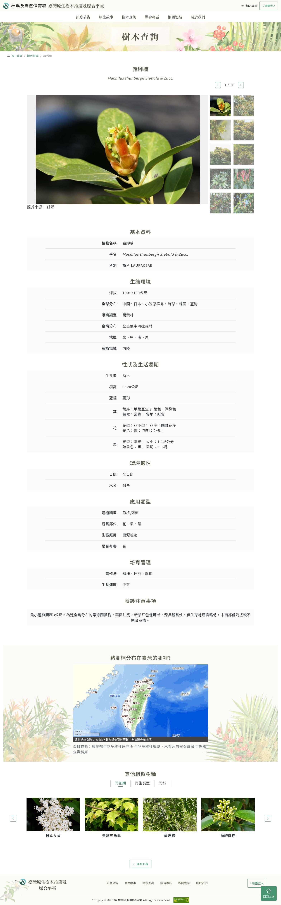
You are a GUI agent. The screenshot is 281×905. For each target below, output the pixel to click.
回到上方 (269, 893)
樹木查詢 (129, 17)
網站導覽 (251, 6)
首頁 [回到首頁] (19, 56)
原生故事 (106, 17)
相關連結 (175, 17)
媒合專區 (152, 17)
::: (242, 6)
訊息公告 (83, 17)
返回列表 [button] (140, 864)
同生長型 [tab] (142, 783)
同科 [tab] (162, 783)
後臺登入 (269, 6)
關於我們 (198, 17)
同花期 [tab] (120, 783)
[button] (218, 85)
